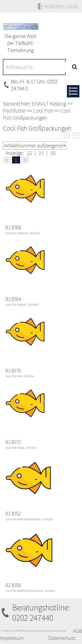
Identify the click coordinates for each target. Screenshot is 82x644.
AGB (77, 630)
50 (53, 152)
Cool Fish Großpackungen (37, 114)
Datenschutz (61, 637)
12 (29, 152)
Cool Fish (43, 110)
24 (41, 152)
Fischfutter (14, 110)
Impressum (12, 637)
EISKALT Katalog (49, 103)
